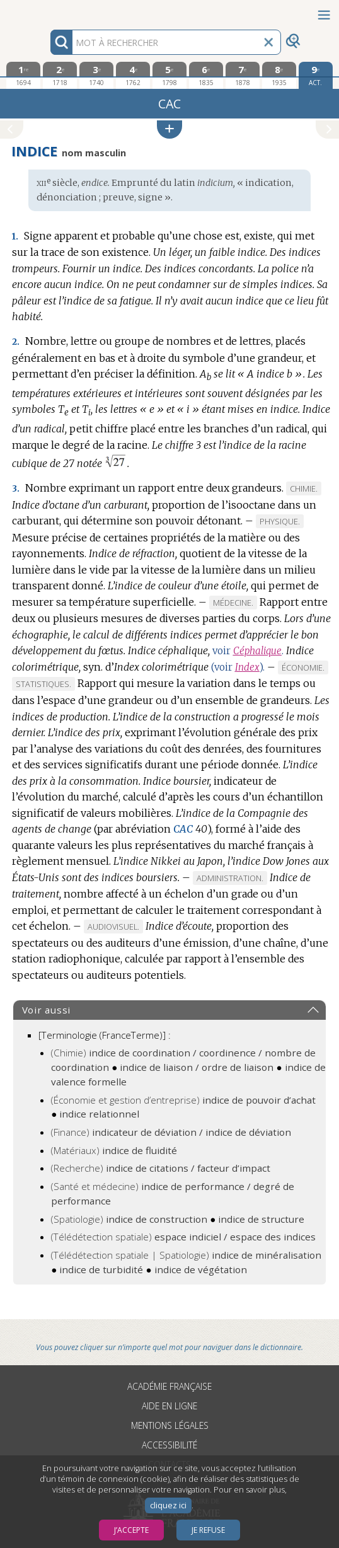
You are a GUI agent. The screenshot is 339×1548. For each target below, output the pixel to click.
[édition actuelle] (316, 75)
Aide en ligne (169, 1406)
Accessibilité (169, 1445)
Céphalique (257, 651)
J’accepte (131, 1530)
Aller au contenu (49, 11)
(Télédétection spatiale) (183, 1236)
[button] (169, 129)
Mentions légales (170, 1425)
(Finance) (171, 1132)
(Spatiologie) (129, 1219)
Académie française (169, 1386)
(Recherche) (160, 1168)
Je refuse (208, 1530)
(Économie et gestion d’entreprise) (183, 1100)
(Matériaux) (114, 1150)
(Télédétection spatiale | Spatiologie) (186, 1255)
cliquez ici (168, 1505)
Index (247, 667)
